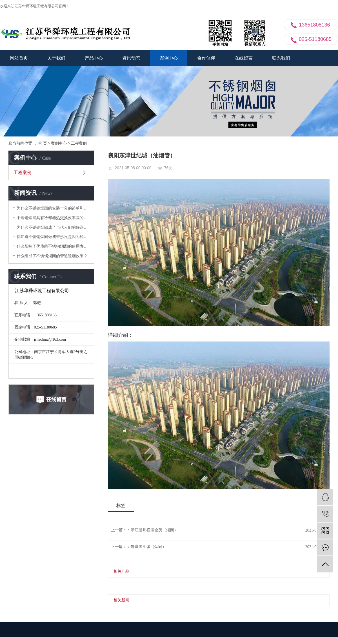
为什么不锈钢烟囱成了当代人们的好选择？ (53, 227)
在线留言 (244, 58)
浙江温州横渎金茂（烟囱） (154, 530)
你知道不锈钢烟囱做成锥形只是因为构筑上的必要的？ (53, 237)
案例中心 (169, 58)
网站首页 (19, 58)
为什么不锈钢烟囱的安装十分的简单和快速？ (53, 208)
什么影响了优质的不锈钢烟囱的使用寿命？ (53, 246)
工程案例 (79, 143)
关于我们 (56, 58)
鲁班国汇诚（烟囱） (148, 547)
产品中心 (94, 58)
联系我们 (281, 58)
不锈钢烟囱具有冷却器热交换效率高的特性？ (53, 218)
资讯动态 (131, 58)
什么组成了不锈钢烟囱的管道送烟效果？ (52, 256)
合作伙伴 (206, 58)
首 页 (42, 143)
